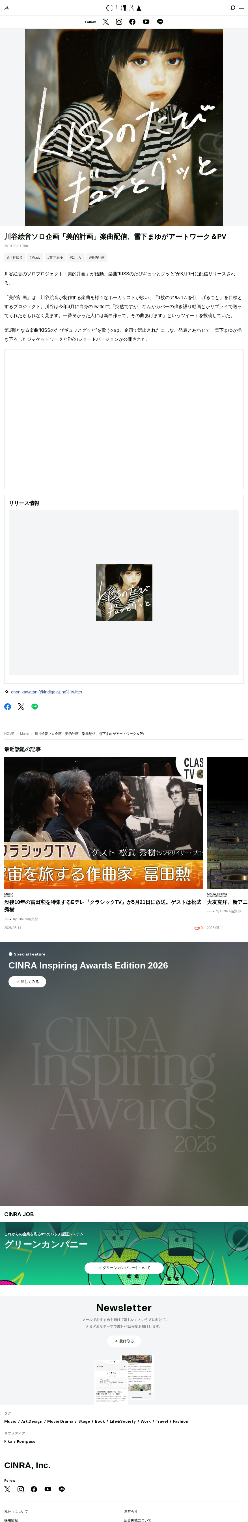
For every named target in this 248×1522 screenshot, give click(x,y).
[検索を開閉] (232, 8)
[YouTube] (146, 22)
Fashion (180, 1421)
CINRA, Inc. (27, 1465)
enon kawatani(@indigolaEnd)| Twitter (46, 691)
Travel (162, 1421)
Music (24, 734)
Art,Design (31, 1421)
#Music (35, 258)
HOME (9, 734)
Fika (8, 1441)
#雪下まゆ (55, 258)
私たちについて (16, 1512)
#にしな (76, 258)
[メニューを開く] (241, 8)
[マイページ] (7, 8)
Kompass (26, 1441)
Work (146, 1421)
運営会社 (131, 1512)
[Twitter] (106, 22)
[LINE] (160, 22)
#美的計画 (97, 258)
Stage (84, 1421)
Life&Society (123, 1421)
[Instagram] (119, 22)
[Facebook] (132, 22)
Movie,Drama (60, 1421)
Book (100, 1421)
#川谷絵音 (15, 258)
